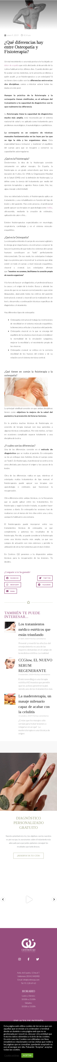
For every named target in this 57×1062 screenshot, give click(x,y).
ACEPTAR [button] (27, 1055)
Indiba (49, 207)
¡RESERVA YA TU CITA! (28, 855)
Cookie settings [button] (11, 1055)
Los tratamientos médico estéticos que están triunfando (34, 629)
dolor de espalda (11, 65)
